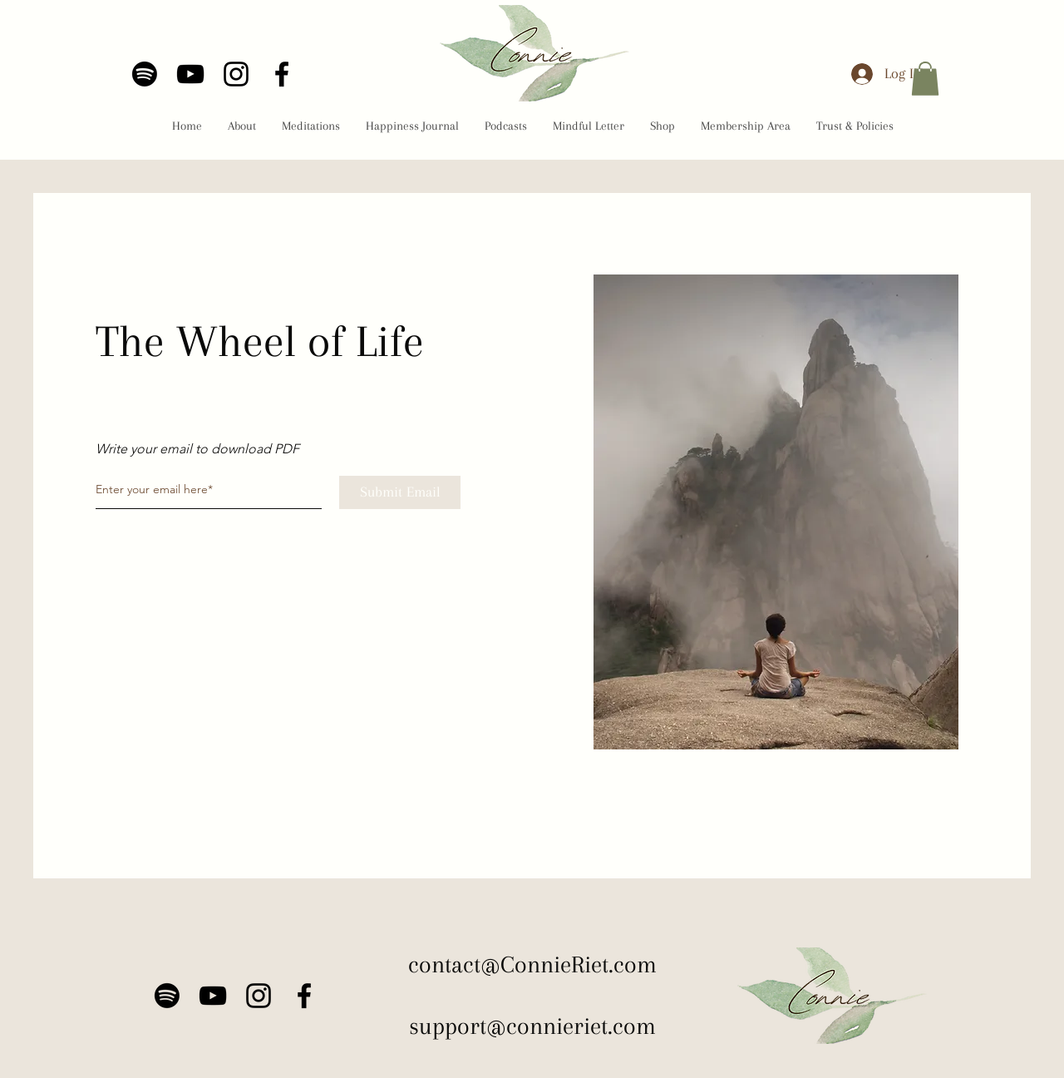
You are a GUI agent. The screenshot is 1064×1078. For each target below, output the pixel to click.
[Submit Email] (400, 492)
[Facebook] (281, 74)
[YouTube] (190, 74)
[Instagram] (236, 74)
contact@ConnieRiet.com (532, 964)
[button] (925, 79)
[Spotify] (144, 74)
